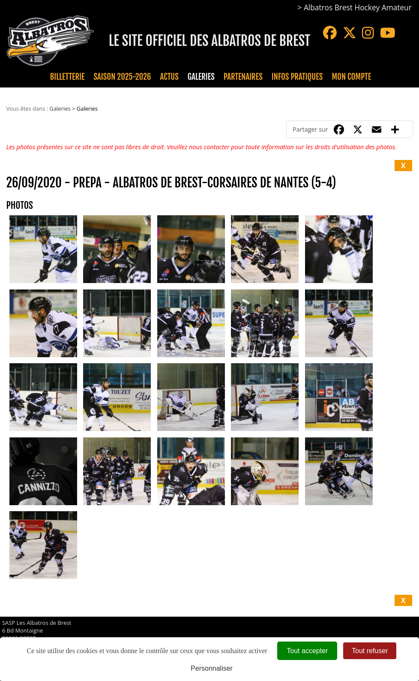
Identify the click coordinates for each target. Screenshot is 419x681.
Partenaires (243, 77)
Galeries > (62, 108)
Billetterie (67, 77)
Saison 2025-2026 (122, 77)
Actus (169, 77)
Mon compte (351, 77)
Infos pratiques (297, 77)
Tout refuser (370, 650)
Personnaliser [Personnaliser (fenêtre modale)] (212, 668)
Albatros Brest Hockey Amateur (358, 7)
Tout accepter (307, 650)
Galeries (201, 77)
